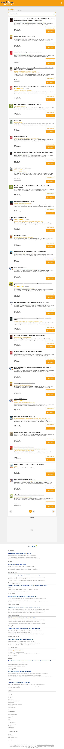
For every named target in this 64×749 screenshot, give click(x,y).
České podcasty (11, 735)
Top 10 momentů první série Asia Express (16, 652)
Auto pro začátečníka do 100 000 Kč (15, 704)
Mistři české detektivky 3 (20, 267)
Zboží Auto (10, 705)
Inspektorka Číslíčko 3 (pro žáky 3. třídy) (25, 416)
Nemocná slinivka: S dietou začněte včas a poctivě (18, 664)
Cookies (48, 746)
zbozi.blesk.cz (10, 699)
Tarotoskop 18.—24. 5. (12, 655)
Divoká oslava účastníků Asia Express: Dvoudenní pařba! (19, 578)
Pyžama (9, 720)
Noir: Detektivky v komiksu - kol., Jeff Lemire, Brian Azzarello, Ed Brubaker (34, 152)
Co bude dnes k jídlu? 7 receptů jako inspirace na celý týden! (19, 632)
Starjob (9, 734)
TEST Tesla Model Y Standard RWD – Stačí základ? (18, 600)
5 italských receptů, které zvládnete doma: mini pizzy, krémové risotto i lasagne (23, 589)
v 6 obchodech (17, 296)
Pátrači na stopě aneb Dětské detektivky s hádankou (28, 104)
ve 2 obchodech (17, 146)
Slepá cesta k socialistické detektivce (24, 447)
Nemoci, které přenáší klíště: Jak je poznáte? (16, 666)
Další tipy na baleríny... (12, 587)
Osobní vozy (10, 696)
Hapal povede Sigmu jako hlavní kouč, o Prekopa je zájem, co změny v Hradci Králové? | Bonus (26, 684)
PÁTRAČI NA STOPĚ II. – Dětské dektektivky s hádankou (29, 495)
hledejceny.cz (10, 692)
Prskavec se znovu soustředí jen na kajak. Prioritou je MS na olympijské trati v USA (24, 569)
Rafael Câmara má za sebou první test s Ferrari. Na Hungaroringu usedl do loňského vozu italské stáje (28, 601)
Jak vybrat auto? (11, 709)
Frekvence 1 (10, 739)
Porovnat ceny (50, 28)
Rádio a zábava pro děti (12, 737)
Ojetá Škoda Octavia (12, 707)
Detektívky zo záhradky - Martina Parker (24, 36)
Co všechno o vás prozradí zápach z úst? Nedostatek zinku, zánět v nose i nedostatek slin (25, 662)
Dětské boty (10, 725)
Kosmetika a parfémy (12, 722)
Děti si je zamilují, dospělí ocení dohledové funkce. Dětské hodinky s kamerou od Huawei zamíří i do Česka (28, 609)
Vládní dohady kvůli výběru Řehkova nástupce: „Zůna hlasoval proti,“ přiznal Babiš (24, 558)
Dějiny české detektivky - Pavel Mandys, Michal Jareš (28, 52)
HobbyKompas (11, 702)
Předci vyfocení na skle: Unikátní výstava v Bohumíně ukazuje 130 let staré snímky (24, 643)
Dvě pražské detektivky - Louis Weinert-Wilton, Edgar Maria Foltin (31, 302)
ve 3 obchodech (17, 46)
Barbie (9, 717)
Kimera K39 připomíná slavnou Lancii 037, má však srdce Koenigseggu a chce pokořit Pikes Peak (27, 598)
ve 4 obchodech (17, 180)
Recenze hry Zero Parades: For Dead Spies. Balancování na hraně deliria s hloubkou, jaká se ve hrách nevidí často (30, 676)
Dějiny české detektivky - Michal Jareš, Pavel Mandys (28, 351)
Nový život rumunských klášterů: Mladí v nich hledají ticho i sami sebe (21, 644)
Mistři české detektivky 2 (20, 399)
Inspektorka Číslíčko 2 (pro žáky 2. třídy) (25, 479)
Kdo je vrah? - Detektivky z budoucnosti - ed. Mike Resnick (29, 335)
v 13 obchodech (17, 329)
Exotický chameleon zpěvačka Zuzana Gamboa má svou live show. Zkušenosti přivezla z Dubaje (26, 577)
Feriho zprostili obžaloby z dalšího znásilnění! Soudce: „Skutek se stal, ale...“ (23, 557)
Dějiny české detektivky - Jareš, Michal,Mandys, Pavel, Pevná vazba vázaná (34, 86)
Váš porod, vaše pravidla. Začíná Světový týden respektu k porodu (21, 591)
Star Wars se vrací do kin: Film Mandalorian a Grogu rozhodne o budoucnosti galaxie (24, 675)
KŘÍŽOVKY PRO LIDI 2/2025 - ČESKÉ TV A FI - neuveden (29, 464)
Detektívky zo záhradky (20, 235)
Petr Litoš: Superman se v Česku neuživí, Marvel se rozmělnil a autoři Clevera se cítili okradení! (26, 580)
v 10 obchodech (17, 114)
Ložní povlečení (11, 727)
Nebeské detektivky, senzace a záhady (24, 201)
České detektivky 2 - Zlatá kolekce (23, 168)
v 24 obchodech (17, 505)
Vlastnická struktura (34, 747)
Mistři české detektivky (20, 217)
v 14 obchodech (17, 98)
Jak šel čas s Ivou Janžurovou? (14, 687)
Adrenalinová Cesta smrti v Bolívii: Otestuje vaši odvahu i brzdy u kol (21, 641)
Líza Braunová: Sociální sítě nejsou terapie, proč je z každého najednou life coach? (24, 653)
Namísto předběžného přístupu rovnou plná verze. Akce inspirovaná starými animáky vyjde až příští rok (28, 673)
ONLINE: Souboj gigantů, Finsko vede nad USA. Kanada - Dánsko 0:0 (21, 566)
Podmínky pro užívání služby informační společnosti (20, 746)
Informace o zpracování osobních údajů (38, 746)
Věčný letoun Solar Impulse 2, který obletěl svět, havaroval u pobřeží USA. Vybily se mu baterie (26, 610)
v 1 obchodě (16, 62)
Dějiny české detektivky (20, 136)
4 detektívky (17, 120)
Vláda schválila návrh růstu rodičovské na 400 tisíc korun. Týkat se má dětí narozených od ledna (26, 623)
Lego (9, 719)
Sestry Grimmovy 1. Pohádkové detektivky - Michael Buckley (30, 251)
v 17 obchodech (17, 30)
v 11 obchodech (17, 277)
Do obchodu (50, 31)
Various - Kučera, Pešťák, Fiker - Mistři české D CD (27, 432)
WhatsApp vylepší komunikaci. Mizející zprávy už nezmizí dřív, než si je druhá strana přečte (25, 612)
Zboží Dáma (10, 697)
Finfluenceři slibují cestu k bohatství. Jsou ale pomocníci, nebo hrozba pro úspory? (24, 621)
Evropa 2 (10, 740)
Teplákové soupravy (12, 724)
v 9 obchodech (17, 473)
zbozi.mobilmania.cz (12, 10)
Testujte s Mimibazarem (12, 714)
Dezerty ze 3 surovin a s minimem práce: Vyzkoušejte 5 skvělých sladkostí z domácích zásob (26, 633)
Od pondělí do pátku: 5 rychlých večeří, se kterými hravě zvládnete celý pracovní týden (24, 630)
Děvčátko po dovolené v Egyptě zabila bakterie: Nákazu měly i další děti (22, 555)
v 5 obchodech (17, 162)
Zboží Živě (10, 694)
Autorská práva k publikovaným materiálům (45, 745)
